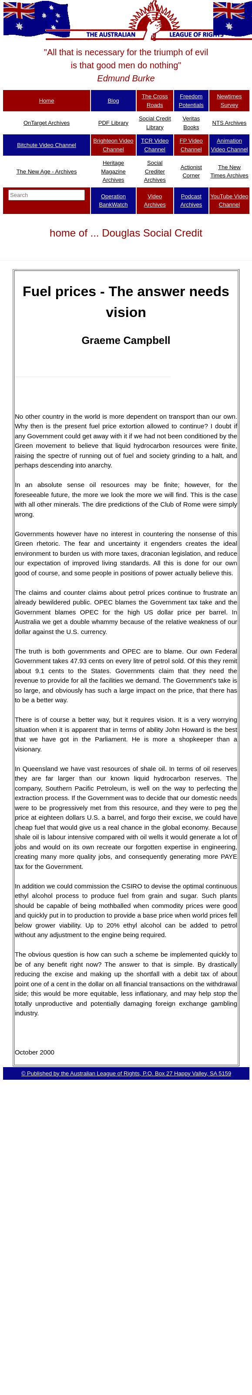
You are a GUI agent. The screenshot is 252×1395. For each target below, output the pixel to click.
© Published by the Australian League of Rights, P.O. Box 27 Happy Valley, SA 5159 (126, 1073)
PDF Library (113, 123)
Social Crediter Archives (155, 171)
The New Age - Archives (47, 171)
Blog (113, 100)
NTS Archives (229, 123)
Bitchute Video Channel (46, 145)
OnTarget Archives (47, 123)
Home (46, 100)
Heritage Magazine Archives (113, 171)
